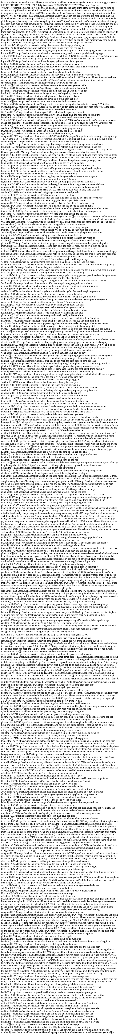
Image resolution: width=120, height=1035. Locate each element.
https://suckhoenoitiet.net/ (60, 517)
